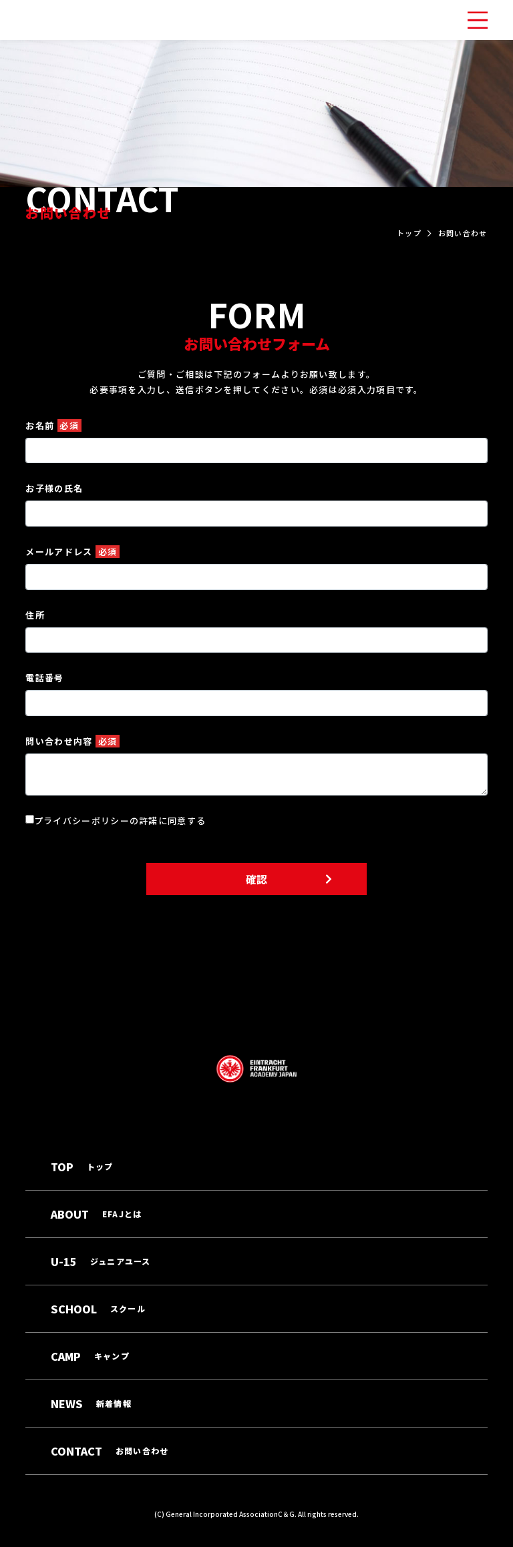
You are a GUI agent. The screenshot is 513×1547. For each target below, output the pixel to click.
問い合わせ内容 (72, 741)
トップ (409, 233)
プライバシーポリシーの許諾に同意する (120, 820)
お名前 (53, 425)
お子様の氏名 (54, 488)
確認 (256, 879)
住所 (35, 615)
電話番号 (44, 677)
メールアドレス (72, 551)
